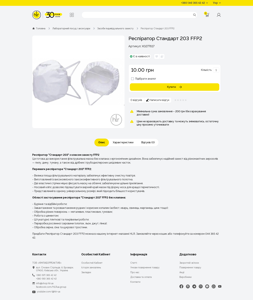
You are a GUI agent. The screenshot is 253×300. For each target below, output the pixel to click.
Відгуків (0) (148, 142)
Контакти (135, 282)
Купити (174, 87)
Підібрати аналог (145, 78)
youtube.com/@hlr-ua (48, 291)
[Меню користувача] (219, 15)
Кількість (206, 69)
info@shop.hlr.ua (44, 283)
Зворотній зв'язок (189, 263)
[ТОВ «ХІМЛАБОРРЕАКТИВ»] (47, 15)
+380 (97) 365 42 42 (46, 275)
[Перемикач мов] (217, 3)
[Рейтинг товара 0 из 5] (180, 100)
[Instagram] (188, 286)
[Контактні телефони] (194, 3)
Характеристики (123, 142)
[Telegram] (194, 286)
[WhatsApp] (214, 286)
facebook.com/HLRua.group (51, 287)
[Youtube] (219, 286)
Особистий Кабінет (91, 263)
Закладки (86, 272)
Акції (181, 272)
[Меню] (72, 15)
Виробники (185, 277)
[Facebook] (181, 286)
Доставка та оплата (141, 277)
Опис (101, 142)
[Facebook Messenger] (207, 286)
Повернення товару (190, 267)
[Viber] (201, 286)
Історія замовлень (91, 267)
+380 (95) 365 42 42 (46, 278)
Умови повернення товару (145, 267)
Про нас (134, 272)
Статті (133, 263)
